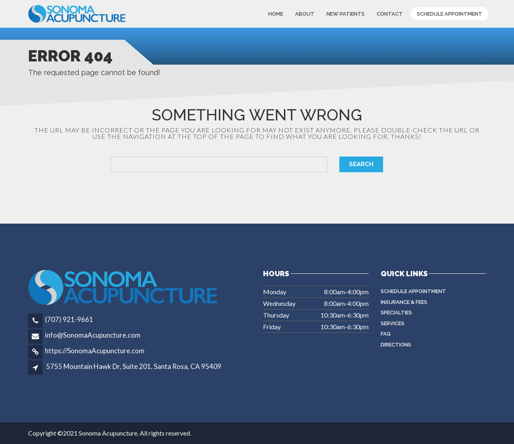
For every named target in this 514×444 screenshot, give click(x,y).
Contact (390, 14)
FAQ (386, 334)
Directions (396, 345)
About (304, 14)
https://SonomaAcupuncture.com (95, 350)
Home (275, 14)
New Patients (345, 14)
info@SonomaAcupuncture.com (93, 335)
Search (361, 164)
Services (392, 323)
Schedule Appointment (449, 14)
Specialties (396, 313)
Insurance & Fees (404, 302)
